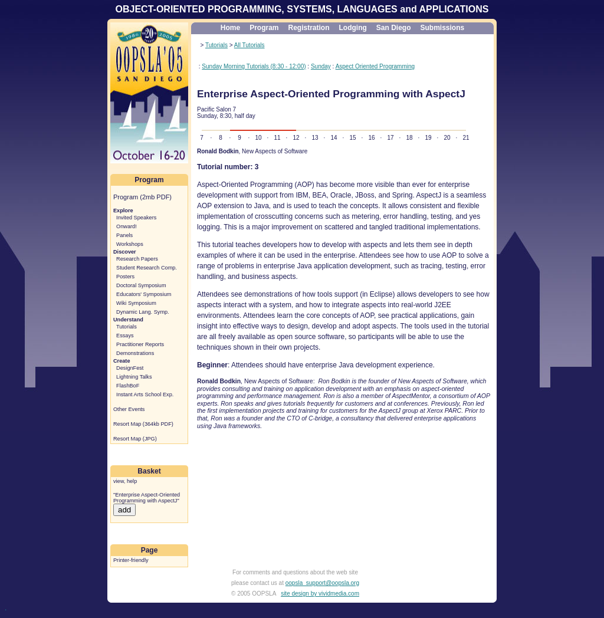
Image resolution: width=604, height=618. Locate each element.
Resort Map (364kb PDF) (143, 424)
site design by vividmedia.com (320, 593)
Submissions (443, 28)
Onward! (126, 226)
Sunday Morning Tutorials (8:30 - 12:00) (254, 66)
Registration (308, 28)
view (118, 481)
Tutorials (126, 327)
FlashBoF (127, 386)
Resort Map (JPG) (135, 439)
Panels (124, 235)
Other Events (129, 409)
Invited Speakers (136, 218)
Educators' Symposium (143, 294)
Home (230, 28)
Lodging (353, 28)
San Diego (393, 28)
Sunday (321, 66)
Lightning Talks (134, 377)
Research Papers (137, 259)
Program (264, 28)
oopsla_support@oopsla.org (322, 583)
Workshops (129, 244)
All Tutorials (249, 45)
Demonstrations (135, 353)
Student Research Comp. (146, 268)
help (132, 481)
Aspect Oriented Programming (375, 66)
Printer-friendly (131, 560)
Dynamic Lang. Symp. (142, 312)
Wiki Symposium (136, 303)
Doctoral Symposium (141, 285)
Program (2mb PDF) (142, 196)
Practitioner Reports (140, 344)
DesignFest (129, 368)
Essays (125, 335)
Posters (125, 277)
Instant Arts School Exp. (144, 394)
